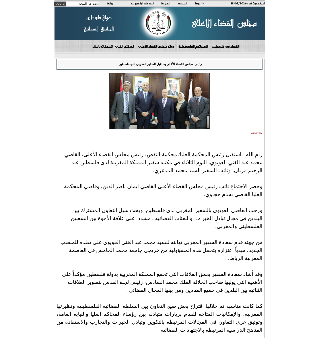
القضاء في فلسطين (226, 46)
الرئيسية (182, 3)
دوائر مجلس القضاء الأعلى (157, 46)
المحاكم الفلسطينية (194, 46)
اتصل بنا (165, 3)
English (199, 3)
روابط (110, 3)
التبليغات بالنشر (102, 46)
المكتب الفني (125, 46)
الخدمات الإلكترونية (142, 3)
